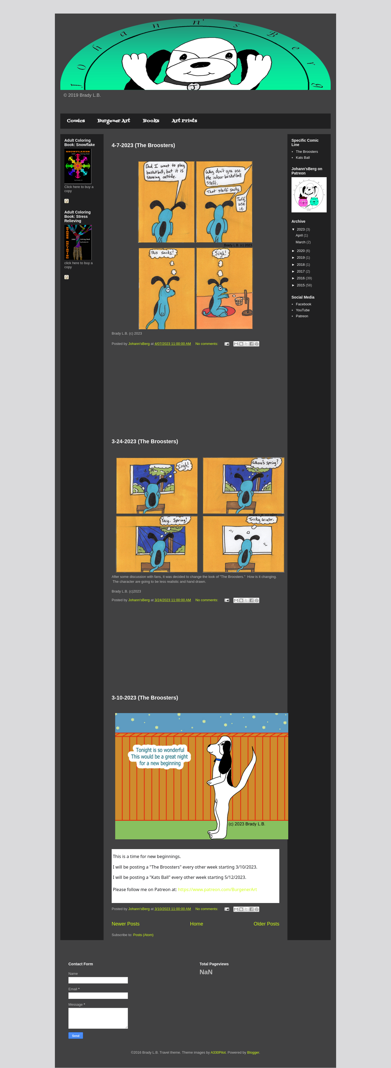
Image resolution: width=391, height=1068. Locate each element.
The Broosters (307, 152)
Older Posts (266, 924)
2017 (301, 271)
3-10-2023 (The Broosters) (145, 698)
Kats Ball (303, 158)
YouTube (303, 310)
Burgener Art (114, 121)
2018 (301, 265)
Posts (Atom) (143, 935)
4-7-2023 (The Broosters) (143, 145)
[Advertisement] (195, 393)
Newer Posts (126, 924)
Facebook (303, 304)
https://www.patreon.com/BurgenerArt (217, 889)
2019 (301, 257)
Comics (76, 121)
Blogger (253, 1052)
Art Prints (184, 121)
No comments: (207, 344)
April (300, 235)
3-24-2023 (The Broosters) (145, 441)
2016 (301, 278)
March (301, 242)
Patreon (302, 316)
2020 (301, 251)
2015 (301, 285)
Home (196, 924)
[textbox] (196, 875)
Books (151, 121)
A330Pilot (218, 1052)
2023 (301, 229)
